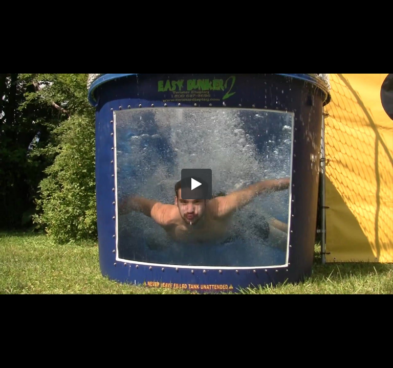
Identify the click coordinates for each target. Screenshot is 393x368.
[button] (196, 184)
